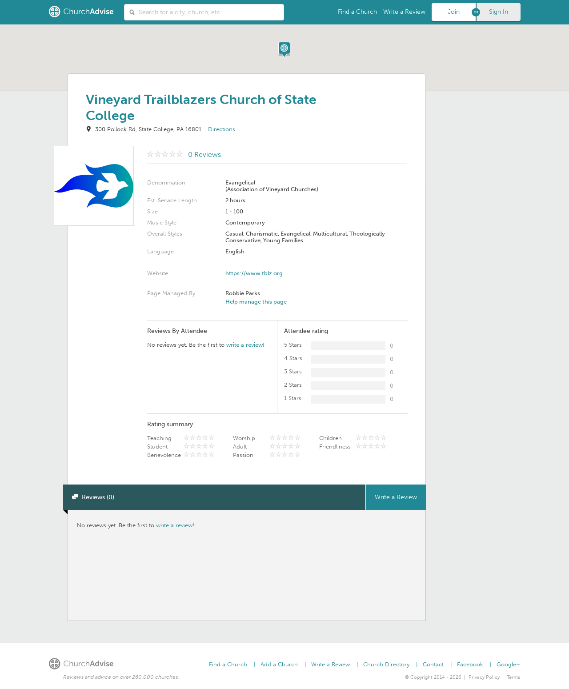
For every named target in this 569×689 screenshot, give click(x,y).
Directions (221, 129)
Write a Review (404, 12)
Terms (513, 677)
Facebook (470, 664)
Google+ (508, 664)
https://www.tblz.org (254, 273)
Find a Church (357, 12)
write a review (244, 344)
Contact (433, 664)
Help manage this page (256, 301)
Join (454, 12)
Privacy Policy (484, 677)
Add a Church (279, 664)
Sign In (498, 12)
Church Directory (386, 664)
